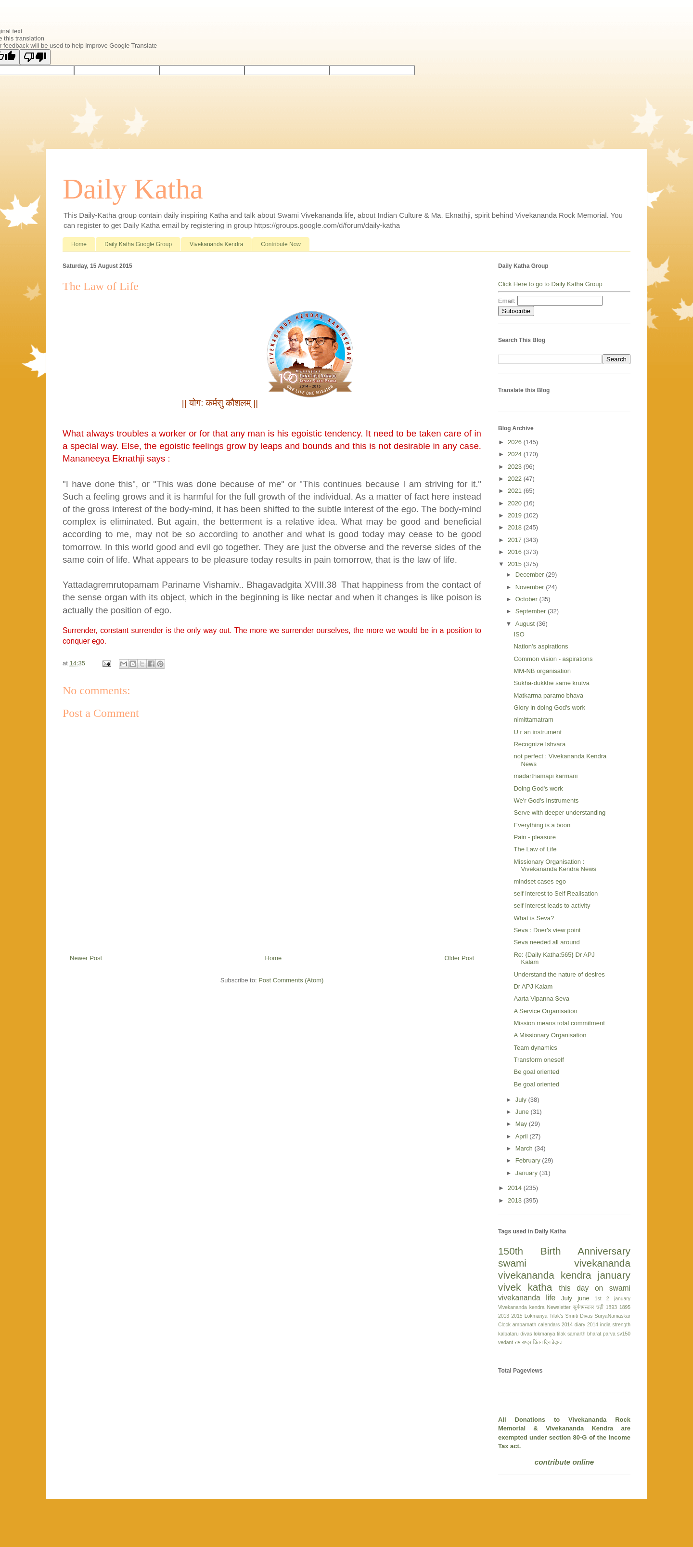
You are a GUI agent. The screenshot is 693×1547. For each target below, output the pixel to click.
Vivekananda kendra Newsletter (534, 1307)
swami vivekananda (564, 1263)
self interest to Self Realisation (555, 893)
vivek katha (525, 1287)
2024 (516, 454)
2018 (516, 527)
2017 (516, 539)
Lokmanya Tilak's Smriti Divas (559, 1316)
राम (517, 1342)
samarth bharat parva (591, 1333)
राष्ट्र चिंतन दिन (536, 1342)
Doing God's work (538, 788)
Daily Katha (133, 189)
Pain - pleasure (534, 837)
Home (79, 244)
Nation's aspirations (540, 646)
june (584, 1298)
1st (598, 1298)
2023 (516, 466)
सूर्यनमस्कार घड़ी (588, 1307)
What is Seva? (533, 918)
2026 (516, 442)
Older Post (459, 958)
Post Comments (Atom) (290, 980)
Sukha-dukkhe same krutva (551, 683)
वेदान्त (557, 1342)
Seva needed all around (546, 942)
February (528, 1160)
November (530, 587)
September (531, 611)
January (527, 1173)
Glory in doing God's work (549, 707)
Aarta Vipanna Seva (541, 998)
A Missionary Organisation (549, 1035)
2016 (516, 551)
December (530, 574)
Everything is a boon (541, 825)
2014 (516, 1187)
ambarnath (525, 1324)
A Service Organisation (545, 1011)
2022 (516, 478)
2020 (516, 503)
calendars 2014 (555, 1324)
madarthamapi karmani (545, 776)
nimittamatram (533, 719)
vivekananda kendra (544, 1275)
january (614, 1275)
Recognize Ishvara (539, 744)
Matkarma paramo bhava (548, 695)
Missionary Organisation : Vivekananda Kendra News (554, 865)
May (522, 1123)
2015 (516, 564)
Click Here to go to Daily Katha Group (550, 284)
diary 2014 (586, 1324)
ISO (518, 634)
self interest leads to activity (551, 905)
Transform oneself (538, 1059)
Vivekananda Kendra (216, 244)
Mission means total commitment (558, 1023)
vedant (505, 1342)
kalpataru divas (515, 1333)
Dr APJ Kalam (532, 986)
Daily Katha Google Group (138, 244)
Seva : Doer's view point (546, 930)
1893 (611, 1307)
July (521, 1099)
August (526, 623)
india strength (615, 1324)
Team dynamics (535, 1047)
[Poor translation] (35, 57)
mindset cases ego (539, 881)
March (525, 1148)
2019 (516, 515)
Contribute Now (281, 244)
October (527, 599)
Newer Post (86, 958)
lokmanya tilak (549, 1333)
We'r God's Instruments (545, 800)
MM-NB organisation (542, 670)
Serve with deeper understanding (559, 812)
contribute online (564, 1462)
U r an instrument (537, 732)
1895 (624, 1307)
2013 (516, 1200)
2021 (516, 490)
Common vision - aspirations (552, 658)
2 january (618, 1298)
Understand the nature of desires (558, 974)
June (523, 1111)
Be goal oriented (536, 1071)
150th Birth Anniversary (564, 1250)
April (522, 1136)
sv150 (623, 1333)
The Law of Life (534, 849)
